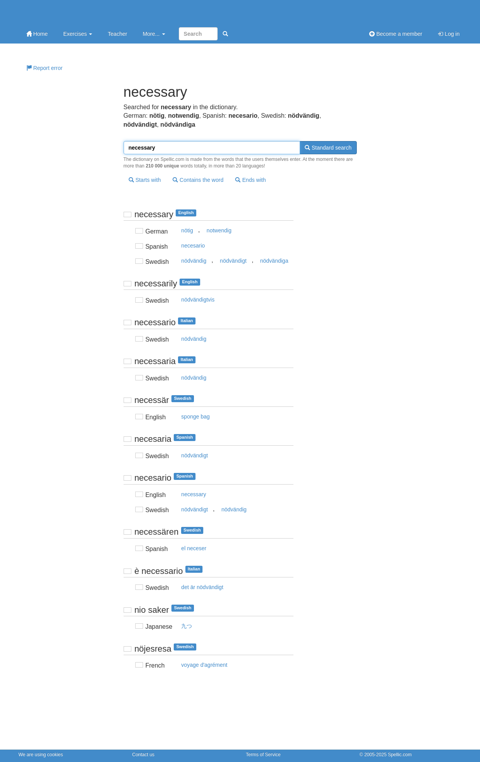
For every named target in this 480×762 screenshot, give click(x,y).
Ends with (250, 180)
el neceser (193, 548)
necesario (193, 245)
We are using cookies (41, 754)
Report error (44, 68)
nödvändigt (233, 261)
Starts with (145, 180)
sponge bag (195, 416)
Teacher (117, 34)
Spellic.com (400, 754)
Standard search (328, 148)
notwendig (219, 230)
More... (154, 34)
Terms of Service (263, 754)
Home (37, 34)
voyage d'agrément (204, 665)
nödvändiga (274, 261)
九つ (186, 626)
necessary (193, 494)
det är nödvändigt (202, 587)
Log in (448, 34)
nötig (187, 230)
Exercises (78, 34)
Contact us (143, 754)
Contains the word (198, 180)
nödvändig (193, 261)
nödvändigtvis (198, 299)
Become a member (395, 34)
